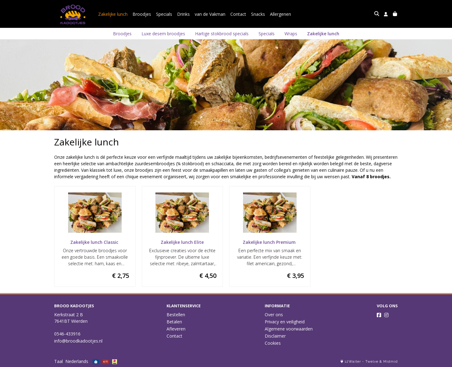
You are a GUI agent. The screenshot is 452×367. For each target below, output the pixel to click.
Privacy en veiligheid (285, 322)
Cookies (273, 343)
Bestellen (176, 314)
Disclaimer (275, 336)
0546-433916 (67, 334)
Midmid (390, 362)
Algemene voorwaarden (289, 329)
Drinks (183, 14)
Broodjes (142, 14)
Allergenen (280, 14)
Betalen (174, 322)
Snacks (258, 14)
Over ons (274, 314)
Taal (58, 361)
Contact (238, 14)
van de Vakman (210, 14)
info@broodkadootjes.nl (78, 341)
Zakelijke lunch (113, 14)
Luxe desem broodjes (163, 34)
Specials (164, 14)
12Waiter (353, 362)
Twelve (371, 362)
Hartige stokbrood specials (222, 34)
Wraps (291, 34)
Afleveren (176, 329)
